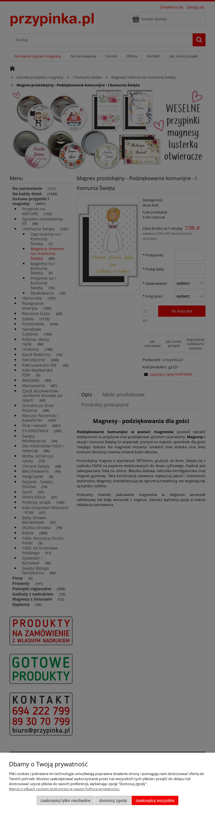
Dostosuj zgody (113, 800)
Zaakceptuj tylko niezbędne (65, 800)
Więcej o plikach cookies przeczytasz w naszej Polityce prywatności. (64, 788)
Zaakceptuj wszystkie (154, 800)
